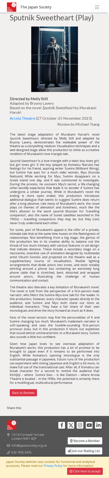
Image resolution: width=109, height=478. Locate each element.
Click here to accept (85, 471)
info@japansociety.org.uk (29, 445)
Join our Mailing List (84, 451)
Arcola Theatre (22, 118)
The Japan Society (29, 7)
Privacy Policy (53, 466)
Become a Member (85, 441)
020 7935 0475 (21, 452)
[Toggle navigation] (97, 7)
